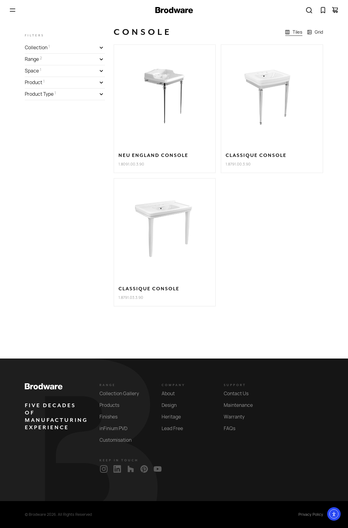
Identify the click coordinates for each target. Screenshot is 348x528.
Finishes (112, 417)
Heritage (175, 417)
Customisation (119, 440)
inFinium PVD (116, 428)
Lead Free (176, 428)
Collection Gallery (122, 393)
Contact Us (240, 393)
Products (112, 405)
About (172, 393)
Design (173, 405)
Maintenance (242, 405)
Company (173, 385)
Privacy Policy (310, 514)
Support (235, 385)
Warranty (238, 417)
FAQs (233, 428)
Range (107, 385)
